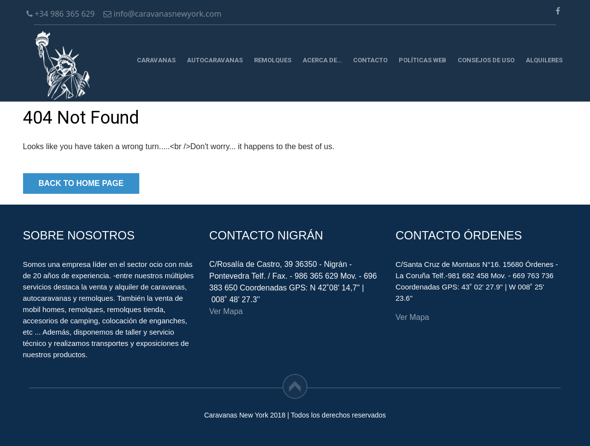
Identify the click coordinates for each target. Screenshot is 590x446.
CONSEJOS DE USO (486, 60)
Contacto (370, 60)
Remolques (272, 60)
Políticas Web (422, 60)
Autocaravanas (215, 60)
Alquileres (544, 60)
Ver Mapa (226, 311)
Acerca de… (322, 60)
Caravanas (156, 60)
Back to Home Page (81, 183)
